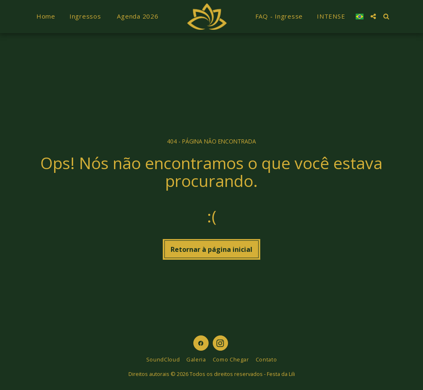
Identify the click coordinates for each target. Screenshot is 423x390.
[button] (373, 16)
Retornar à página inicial (211, 249)
